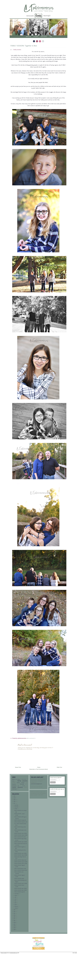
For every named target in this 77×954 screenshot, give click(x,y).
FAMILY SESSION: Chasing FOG (20, 820)
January (16, 908)
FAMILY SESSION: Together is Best (23, 46)
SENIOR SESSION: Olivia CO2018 (20, 833)
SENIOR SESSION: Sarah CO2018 (20, 863)
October (16, 808)
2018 (14, 801)
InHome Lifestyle (20, 782)
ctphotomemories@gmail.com (36, 784)
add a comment (31, 738)
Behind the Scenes (16, 779)
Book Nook (24, 779)
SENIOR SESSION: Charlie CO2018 (20, 835)
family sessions (17, 49)
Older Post (59, 767)
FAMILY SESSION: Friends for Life (20, 822)
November (16, 807)
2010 (14, 920)
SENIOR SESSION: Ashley (19, 878)
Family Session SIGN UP (55, 777)
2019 (14, 799)
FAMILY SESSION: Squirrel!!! (19, 892)
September (16, 893)
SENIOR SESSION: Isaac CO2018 (20, 888)
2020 (14, 798)
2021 (14, 796)
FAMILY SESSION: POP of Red (20, 837)
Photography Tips (15, 785)
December (16, 805)
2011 (14, 919)
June (15, 899)
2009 (14, 922)
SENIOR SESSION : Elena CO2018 (20, 855)
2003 (14, 929)
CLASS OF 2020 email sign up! (57, 789)
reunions (23, 785)
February (16, 906)
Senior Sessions (17, 787)
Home (38, 767)
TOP (76, 952)
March (15, 904)
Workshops (14, 789)
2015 (14, 911)
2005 (14, 927)
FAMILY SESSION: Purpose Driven (20, 870)
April (15, 902)
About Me (28, 36)
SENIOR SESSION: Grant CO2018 (20, 883)
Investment (44, 36)
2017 (14, 803)
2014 (14, 913)
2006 (14, 926)
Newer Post (18, 767)
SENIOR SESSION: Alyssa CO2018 (20, 862)
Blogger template (4, 952)
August (15, 895)
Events (13, 781)
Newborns (14, 784)
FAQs (51, 36)
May (15, 901)
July (15, 897)
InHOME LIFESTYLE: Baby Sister (20, 860)
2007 (14, 924)
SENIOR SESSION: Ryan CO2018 (20, 890)
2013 (14, 915)
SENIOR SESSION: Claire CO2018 (20, 842)
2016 (14, 910)
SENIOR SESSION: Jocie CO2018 (20, 853)
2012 (14, 917)
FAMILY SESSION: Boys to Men (20, 868)
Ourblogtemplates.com (13, 952)
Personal (22, 784)
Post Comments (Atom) (42, 769)
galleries (35, 36)
